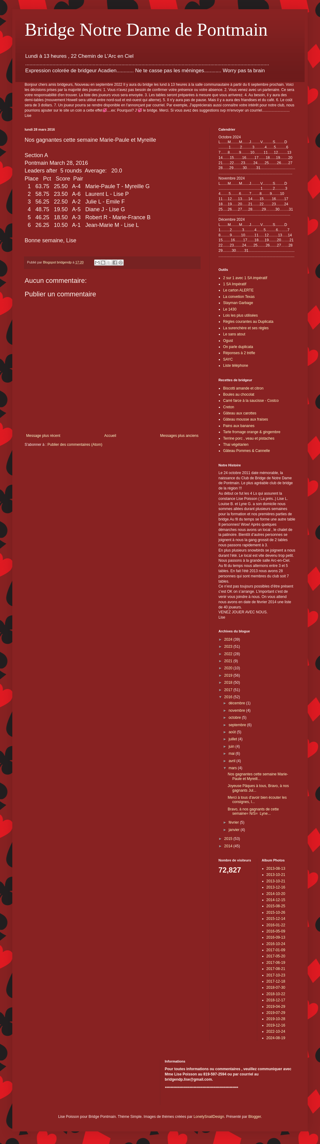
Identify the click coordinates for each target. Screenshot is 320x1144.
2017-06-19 (275, 962)
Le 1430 (229, 309)
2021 (229, 661)
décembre (237, 703)
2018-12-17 (275, 1000)
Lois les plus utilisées (240, 315)
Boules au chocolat (238, 394)
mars (233, 768)
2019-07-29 (275, 1013)
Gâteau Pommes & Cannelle (246, 451)
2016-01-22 (275, 925)
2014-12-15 (275, 900)
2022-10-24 (275, 1031)
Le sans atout (234, 334)
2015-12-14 (275, 918)
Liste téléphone (235, 365)
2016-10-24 (275, 944)
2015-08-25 (275, 906)
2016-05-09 (275, 931)
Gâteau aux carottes (239, 413)
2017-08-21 (275, 969)
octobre (235, 717)
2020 (229, 668)
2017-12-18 (275, 981)
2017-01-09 (275, 950)
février (234, 822)
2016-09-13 (275, 937)
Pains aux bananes (238, 426)
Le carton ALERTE (238, 290)
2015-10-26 (275, 912)
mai (232, 753)
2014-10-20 (275, 894)
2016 (229, 697)
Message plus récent (43, 435)
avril (232, 761)
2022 (229, 654)
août (233, 732)
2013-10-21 (275, 875)
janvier (235, 830)
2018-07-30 (275, 987)
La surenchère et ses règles (246, 328)
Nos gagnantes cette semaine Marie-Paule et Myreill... (258, 776)
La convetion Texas (239, 297)
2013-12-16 (275, 887)
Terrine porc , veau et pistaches (248, 438)
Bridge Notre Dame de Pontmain (146, 29)
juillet (233, 739)
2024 (229, 639)
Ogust (228, 340)
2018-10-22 (275, 994)
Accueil (110, 435)
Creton (228, 407)
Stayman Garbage (238, 303)
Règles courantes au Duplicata (248, 321)
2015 (229, 839)
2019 (229, 675)
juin (232, 746)
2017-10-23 (275, 975)
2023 (229, 646)
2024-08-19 (275, 1038)
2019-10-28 (275, 1019)
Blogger (254, 1116)
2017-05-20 (275, 956)
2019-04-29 (275, 1006)
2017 (229, 690)
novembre (237, 710)
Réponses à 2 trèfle (239, 353)
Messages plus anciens (179, 435)
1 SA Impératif (234, 284)
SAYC (228, 359)
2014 (229, 846)
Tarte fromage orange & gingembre (251, 432)
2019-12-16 (275, 1025)
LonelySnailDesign (209, 1116)
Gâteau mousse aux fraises (245, 419)
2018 (229, 682)
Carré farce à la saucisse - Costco (251, 400)
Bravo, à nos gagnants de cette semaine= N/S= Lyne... (253, 811)
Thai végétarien (236, 444)
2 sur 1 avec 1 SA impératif (245, 278)
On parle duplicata (238, 347)
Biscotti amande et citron (243, 388)
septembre (238, 725)
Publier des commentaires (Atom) (74, 444)
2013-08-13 (275, 868)
